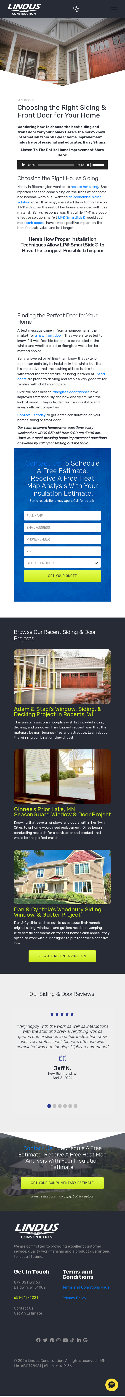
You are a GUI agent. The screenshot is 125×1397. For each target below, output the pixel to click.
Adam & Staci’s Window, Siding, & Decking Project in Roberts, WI (57, 712)
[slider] (56, 165)
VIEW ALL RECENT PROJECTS (62, 956)
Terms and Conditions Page (85, 1287)
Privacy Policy (74, 1298)
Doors (45, 100)
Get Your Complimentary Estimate (62, 1183)
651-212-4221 (26, 1297)
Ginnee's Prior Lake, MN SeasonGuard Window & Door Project (62, 812)
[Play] (23, 165)
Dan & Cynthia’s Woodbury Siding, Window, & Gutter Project (58, 912)
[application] (62, 164)
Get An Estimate (28, 1313)
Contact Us (43, 463)
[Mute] (89, 165)
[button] (111, 1385)
